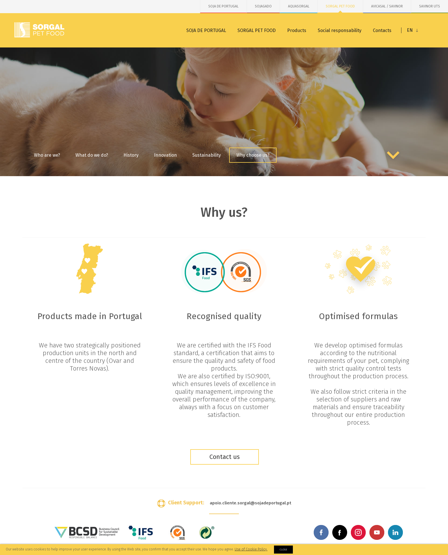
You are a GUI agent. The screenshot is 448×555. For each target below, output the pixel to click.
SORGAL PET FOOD (340, 6)
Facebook (321, 532)
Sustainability (206, 155)
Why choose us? (252, 155)
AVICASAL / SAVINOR (387, 6)
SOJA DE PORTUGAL (223, 6)
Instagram (358, 532)
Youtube (376, 532)
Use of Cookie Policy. (251, 549)
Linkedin (395, 532)
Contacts (382, 30)
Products (296, 30)
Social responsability (339, 30)
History (131, 155)
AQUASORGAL (298, 6)
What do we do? (91, 155)
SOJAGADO (263, 6)
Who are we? (47, 155)
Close (283, 549)
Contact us (224, 457)
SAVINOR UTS (429, 6)
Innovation (165, 155)
